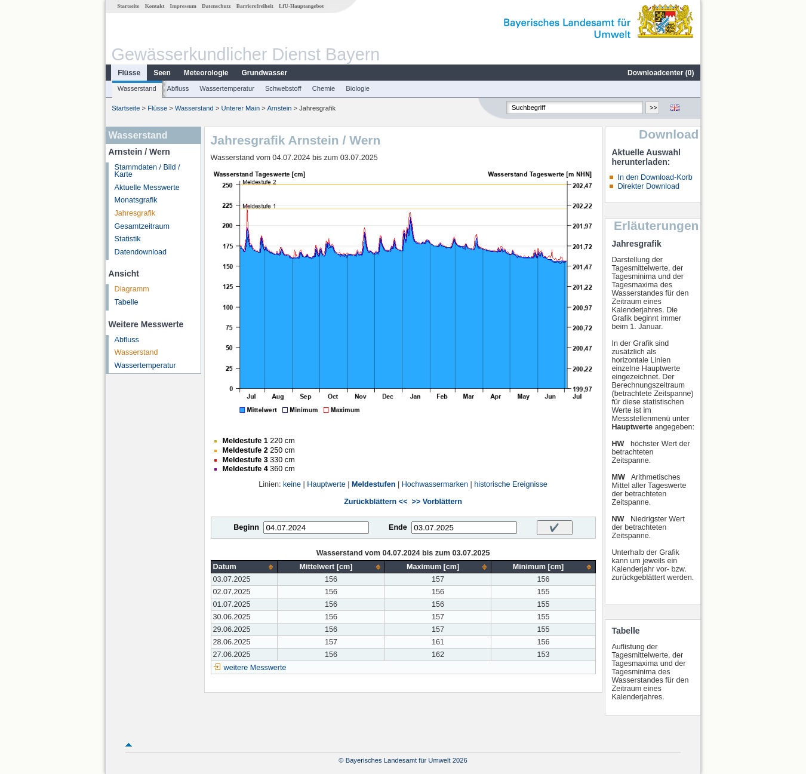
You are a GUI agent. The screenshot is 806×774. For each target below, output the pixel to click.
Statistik (128, 239)
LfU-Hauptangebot (301, 6)
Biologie (358, 88)
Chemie (324, 88)
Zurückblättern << (375, 501)
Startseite (128, 6)
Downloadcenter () (660, 73)
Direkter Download (648, 186)
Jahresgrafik (135, 213)
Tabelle (127, 302)
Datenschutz (216, 6)
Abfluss (178, 88)
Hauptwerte (326, 484)
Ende (398, 527)
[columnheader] (244, 567)
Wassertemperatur (226, 88)
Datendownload (141, 252)
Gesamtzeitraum (142, 226)
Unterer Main (241, 108)
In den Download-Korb (654, 177)
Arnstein (279, 108)
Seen (162, 73)
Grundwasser (265, 73)
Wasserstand (137, 88)
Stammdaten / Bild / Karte (147, 171)
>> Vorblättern (437, 501)
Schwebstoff (283, 88)
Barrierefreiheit (254, 6)
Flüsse (129, 73)
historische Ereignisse (510, 484)
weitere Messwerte (255, 668)
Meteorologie (206, 73)
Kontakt (155, 6)
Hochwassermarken (435, 484)
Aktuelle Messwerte (147, 187)
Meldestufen (373, 484)
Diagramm (132, 289)
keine (292, 484)
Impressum (183, 6)
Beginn (246, 527)
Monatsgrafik (136, 200)
